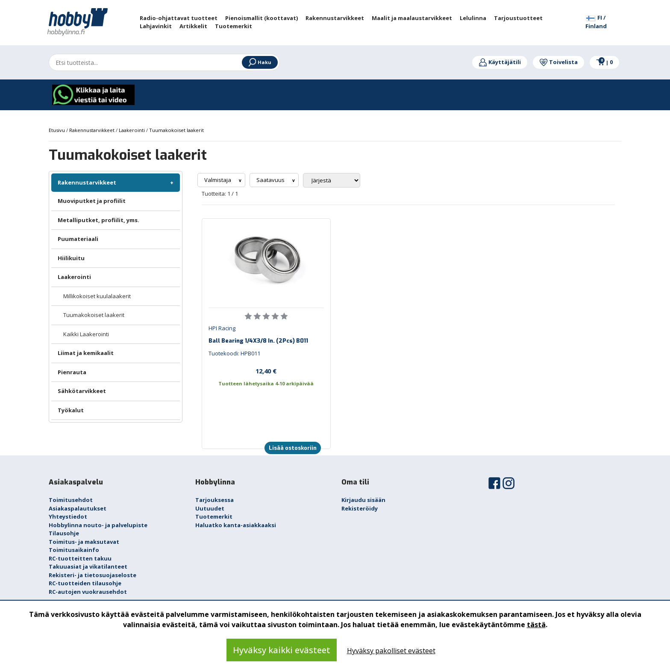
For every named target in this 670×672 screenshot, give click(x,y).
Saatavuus (271, 180)
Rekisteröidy (359, 508)
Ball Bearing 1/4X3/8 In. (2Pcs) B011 (258, 340)
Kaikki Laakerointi (86, 334)
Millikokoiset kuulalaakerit (97, 296)
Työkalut (71, 410)
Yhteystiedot (68, 516)
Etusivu (57, 130)
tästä (536, 624)
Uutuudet (209, 508)
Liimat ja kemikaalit (86, 353)
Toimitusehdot (71, 500)
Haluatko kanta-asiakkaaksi (235, 525)
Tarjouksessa (214, 500)
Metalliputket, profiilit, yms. (98, 220)
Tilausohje (64, 533)
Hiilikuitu (71, 258)
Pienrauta (72, 372)
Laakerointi (74, 277)
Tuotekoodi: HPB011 (234, 353)
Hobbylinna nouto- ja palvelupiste (98, 525)
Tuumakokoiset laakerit (93, 315)
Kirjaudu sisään (363, 500)
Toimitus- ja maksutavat (84, 542)
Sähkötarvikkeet (82, 391)
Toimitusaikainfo (74, 550)
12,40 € (266, 371)
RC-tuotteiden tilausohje (85, 583)
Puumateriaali (78, 239)
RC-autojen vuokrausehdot (88, 592)
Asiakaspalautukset (77, 508)
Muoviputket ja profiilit (92, 201)
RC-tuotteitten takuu (80, 558)
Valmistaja (218, 180)
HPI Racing (222, 328)
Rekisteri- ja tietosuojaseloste (92, 575)
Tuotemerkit (213, 516)
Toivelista (558, 62)
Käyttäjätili (500, 62)
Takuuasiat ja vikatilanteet (88, 566)
